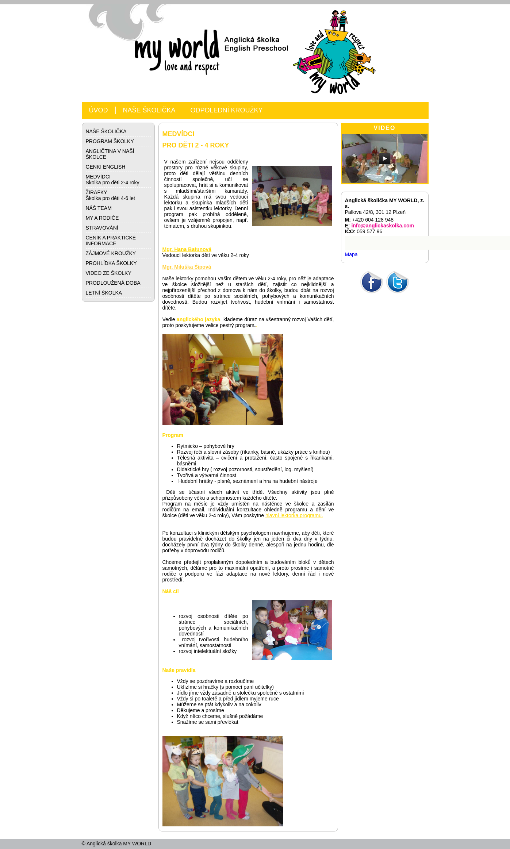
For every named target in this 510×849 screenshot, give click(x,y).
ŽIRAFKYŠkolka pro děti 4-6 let (110, 195)
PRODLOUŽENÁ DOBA (113, 283)
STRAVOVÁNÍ (102, 228)
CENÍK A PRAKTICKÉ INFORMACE (111, 240)
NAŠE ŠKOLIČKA (149, 110)
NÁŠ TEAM (99, 208)
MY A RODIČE (102, 218)
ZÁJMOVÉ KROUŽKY (111, 253)
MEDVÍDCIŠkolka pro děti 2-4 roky (112, 179)
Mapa (351, 254)
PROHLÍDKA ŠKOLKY (111, 263)
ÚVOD (98, 110)
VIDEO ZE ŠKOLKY (108, 273)
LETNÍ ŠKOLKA (104, 293)
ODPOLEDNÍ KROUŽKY (227, 110)
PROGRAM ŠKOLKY (110, 141)
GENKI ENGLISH (106, 167)
